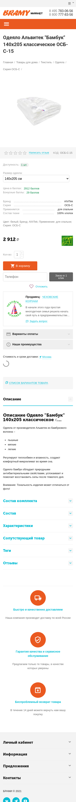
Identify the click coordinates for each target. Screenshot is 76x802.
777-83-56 (61, 14)
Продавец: (33, 296)
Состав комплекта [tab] (38, 500)
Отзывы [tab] (38, 563)
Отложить (37, 286)
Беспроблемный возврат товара (38, 702)
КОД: (56, 152)
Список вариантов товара (28, 382)
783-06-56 (61, 11)
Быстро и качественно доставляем (38, 609)
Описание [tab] (38, 399)
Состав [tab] (38, 513)
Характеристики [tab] (38, 525)
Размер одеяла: (12, 173)
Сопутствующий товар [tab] (38, 538)
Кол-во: (7, 254)
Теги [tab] (38, 550)
